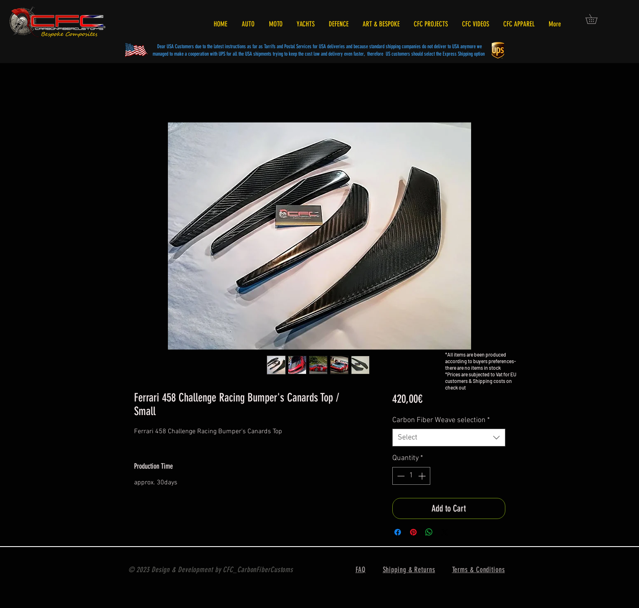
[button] (596, 19)
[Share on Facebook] (398, 532)
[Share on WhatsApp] (429, 532)
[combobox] (448, 437)
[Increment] (422, 475)
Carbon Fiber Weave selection (441, 420)
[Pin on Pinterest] (413, 532)
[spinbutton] (411, 475)
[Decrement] (400, 475)
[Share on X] (445, 532)
